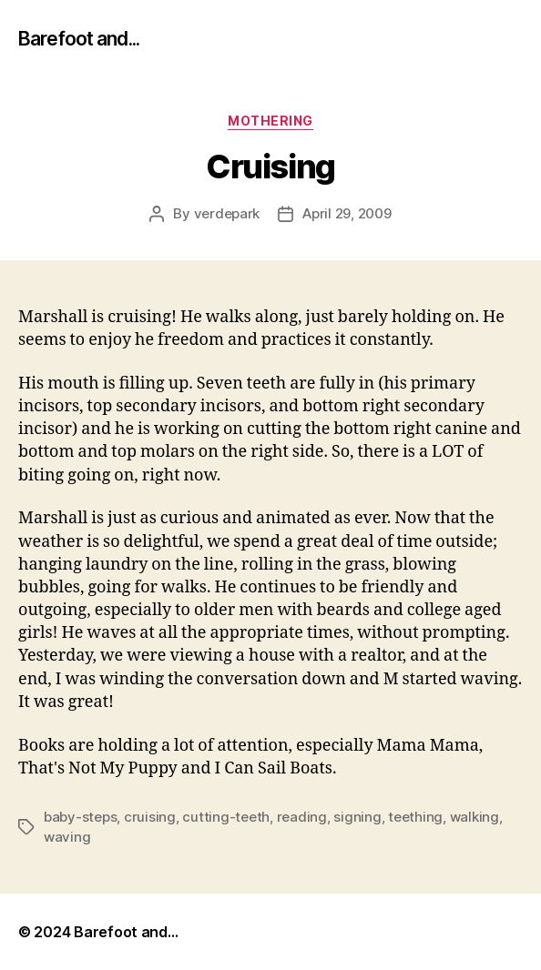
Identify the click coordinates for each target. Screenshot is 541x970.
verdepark (227, 213)
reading (302, 816)
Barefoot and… (126, 932)
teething (415, 816)
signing (357, 816)
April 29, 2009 (346, 213)
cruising (150, 816)
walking (474, 816)
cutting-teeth (226, 816)
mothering (270, 120)
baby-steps (80, 816)
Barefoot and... (78, 38)
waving (67, 836)
